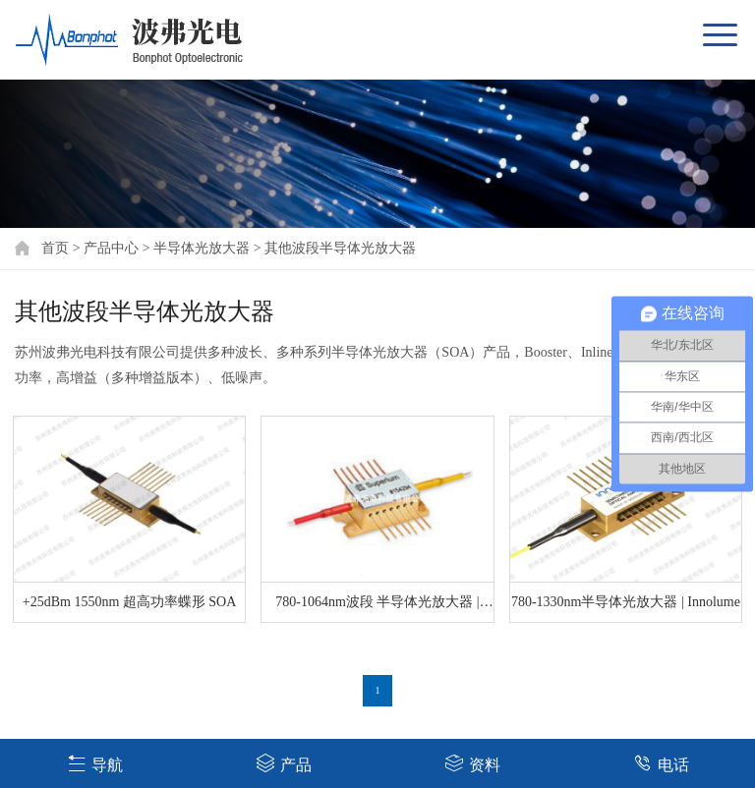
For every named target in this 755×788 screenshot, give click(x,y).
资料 (472, 763)
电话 (661, 763)
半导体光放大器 (201, 248)
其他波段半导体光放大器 (340, 248)
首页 (55, 248)
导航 (95, 763)
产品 (284, 763)
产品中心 (111, 248)
